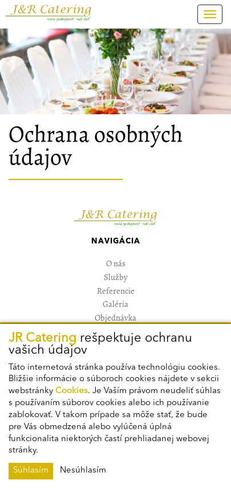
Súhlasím (30, 470)
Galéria (115, 304)
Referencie (116, 291)
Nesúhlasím (83, 470)
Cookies (71, 391)
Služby (116, 277)
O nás (115, 263)
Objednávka (115, 317)
